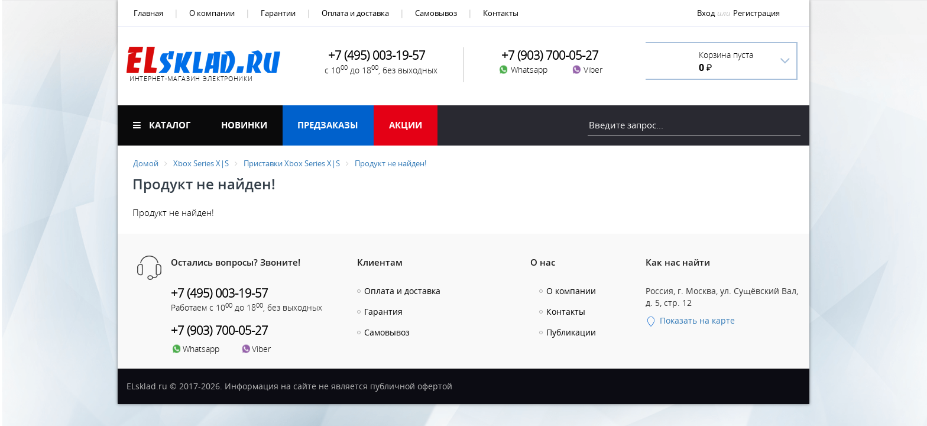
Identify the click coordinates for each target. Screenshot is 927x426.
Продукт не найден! (390, 163)
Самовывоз (436, 13)
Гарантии (278, 13)
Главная (148, 13)
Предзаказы (327, 125)
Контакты (500, 13)
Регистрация (756, 13)
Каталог (161, 125)
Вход (706, 13)
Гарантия (383, 311)
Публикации (571, 332)
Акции (405, 125)
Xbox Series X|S (201, 163)
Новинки (244, 125)
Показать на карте (690, 320)
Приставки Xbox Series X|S (292, 163)
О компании (212, 13)
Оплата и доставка (355, 13)
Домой (145, 163)
